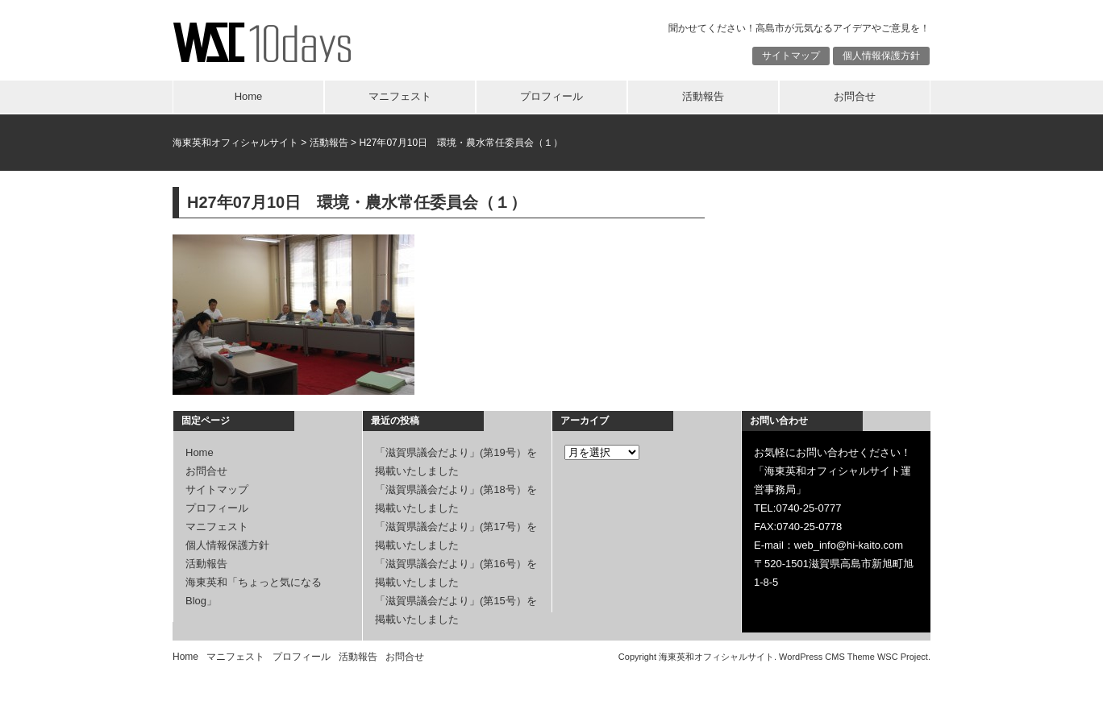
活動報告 (703, 96)
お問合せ (855, 96)
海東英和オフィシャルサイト (235, 142)
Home (249, 96)
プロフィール (551, 96)
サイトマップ (791, 55)
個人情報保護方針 (881, 55)
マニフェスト (399, 96)
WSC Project (902, 656)
